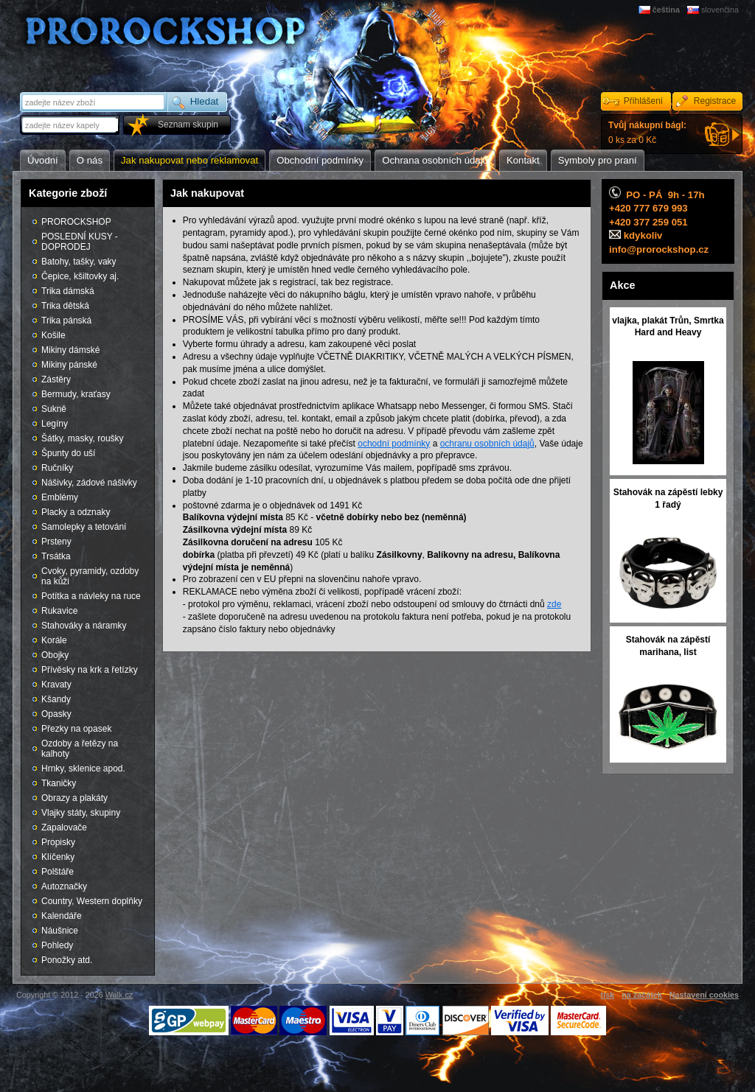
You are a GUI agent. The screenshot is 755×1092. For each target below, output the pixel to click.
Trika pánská (66, 320)
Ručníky (57, 468)
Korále (54, 640)
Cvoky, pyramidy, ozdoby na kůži (90, 576)
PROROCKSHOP (76, 222)
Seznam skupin (188, 124)
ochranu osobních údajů (487, 443)
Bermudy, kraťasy (76, 394)
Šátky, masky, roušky (82, 438)
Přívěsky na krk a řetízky (89, 670)
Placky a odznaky (75, 512)
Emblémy (59, 497)
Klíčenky (57, 857)
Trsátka (56, 556)
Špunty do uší (68, 453)
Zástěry (56, 379)
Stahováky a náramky (83, 625)
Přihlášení (643, 101)
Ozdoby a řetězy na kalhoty (79, 748)
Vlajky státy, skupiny (80, 813)
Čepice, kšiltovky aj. (80, 276)
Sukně (53, 409)
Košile (53, 335)
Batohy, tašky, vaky (78, 261)
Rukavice (59, 611)
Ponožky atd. (66, 960)
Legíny (54, 424)
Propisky (58, 842)
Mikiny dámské (70, 350)
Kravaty (56, 684)
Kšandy (56, 699)
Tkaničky (58, 783)
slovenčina (720, 9)
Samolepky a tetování (83, 527)
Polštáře (57, 872)
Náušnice (59, 930)
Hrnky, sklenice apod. (83, 768)
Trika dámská (67, 291)
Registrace (715, 101)
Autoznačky (64, 886)
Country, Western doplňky (91, 901)
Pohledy (57, 945)
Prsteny (56, 541)
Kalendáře (61, 916)
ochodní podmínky (394, 443)
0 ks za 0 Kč (647, 132)
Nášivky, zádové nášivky (89, 482)
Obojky (55, 655)
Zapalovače (64, 827)
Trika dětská (65, 306)
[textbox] (71, 125)
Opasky (56, 714)
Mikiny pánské (69, 365)
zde (554, 604)
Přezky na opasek (76, 729)
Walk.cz (119, 994)
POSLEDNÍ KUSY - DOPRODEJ (79, 241)
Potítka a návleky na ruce (91, 596)
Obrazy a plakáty (74, 798)
